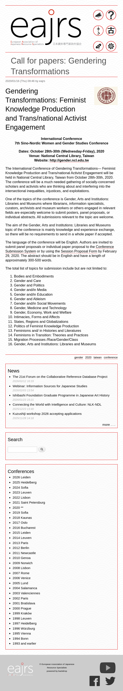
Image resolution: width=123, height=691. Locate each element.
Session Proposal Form (79, 251)
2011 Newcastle (24, 553)
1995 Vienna (22, 633)
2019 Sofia (20, 512)
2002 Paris (20, 598)
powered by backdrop (57, 671)
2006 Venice (22, 578)
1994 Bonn (20, 638)
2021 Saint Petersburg (29, 502)
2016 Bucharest (24, 527)
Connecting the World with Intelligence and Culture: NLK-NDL (57, 404)
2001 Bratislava (24, 603)
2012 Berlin (21, 548)
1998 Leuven (22, 618)
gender (78, 357)
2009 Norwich (23, 563)
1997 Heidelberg (24, 623)
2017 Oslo (20, 522)
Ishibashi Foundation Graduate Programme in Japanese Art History (62, 395)
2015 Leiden (22, 532)
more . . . (108, 424)
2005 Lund (20, 583)
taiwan (98, 357)
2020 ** (18, 507)
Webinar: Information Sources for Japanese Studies (50, 386)
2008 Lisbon (21, 568)
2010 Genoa (22, 558)
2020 (88, 357)
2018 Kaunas (22, 517)
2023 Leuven (22, 492)
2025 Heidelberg (24, 482)
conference (111, 357)
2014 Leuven (22, 538)
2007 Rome (21, 573)
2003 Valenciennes (26, 593)
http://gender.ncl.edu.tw (69, 160)
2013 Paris (20, 543)
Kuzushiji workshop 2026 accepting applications (47, 413)
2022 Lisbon (21, 497)
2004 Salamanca (25, 588)
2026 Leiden (22, 477)
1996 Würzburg (24, 628)
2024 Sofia (20, 487)
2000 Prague (22, 608)
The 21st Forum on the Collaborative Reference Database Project (60, 376)
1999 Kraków (22, 613)
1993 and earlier (24, 643)
